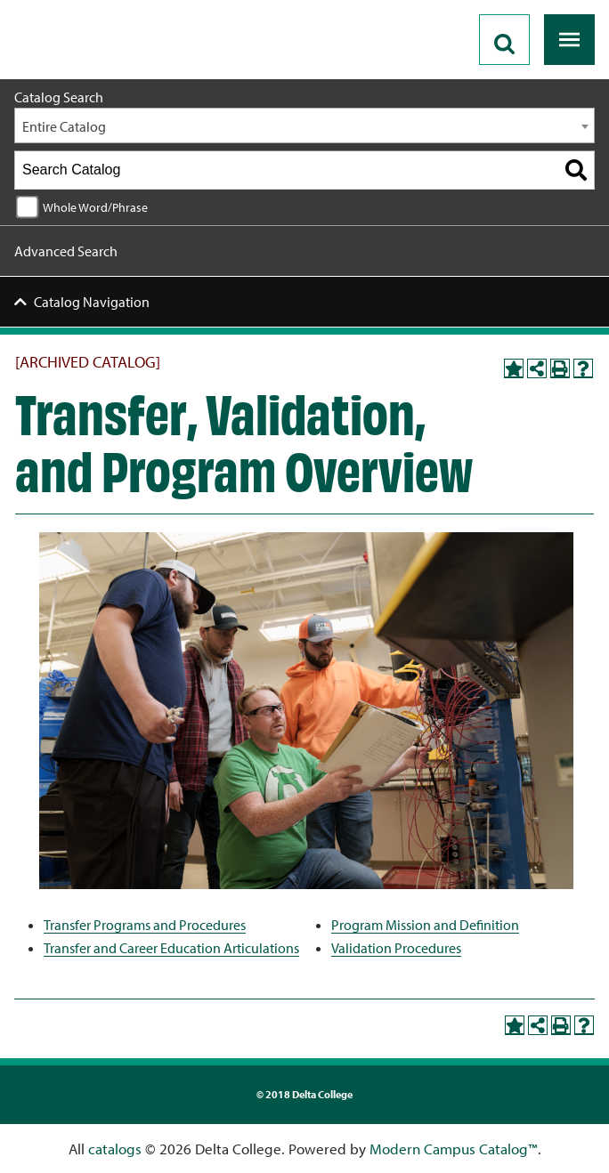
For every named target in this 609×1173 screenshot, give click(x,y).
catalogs (115, 1148)
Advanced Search (66, 251)
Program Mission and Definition (425, 925)
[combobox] (304, 125)
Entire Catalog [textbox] (64, 126)
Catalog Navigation (92, 302)
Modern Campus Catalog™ (453, 1148)
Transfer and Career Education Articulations (171, 948)
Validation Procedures (396, 948)
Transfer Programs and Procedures (145, 925)
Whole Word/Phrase (95, 206)
